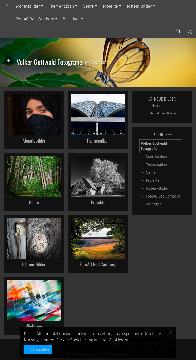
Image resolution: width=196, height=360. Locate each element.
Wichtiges (71, 19)
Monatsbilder (28, 6)
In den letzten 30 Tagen (162, 113)
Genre (88, 6)
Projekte (110, 6)
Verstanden (39, 349)
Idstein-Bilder (139, 6)
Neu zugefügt (162, 106)
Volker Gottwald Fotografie (154, 146)
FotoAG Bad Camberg (35, 19)
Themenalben (61, 6)
